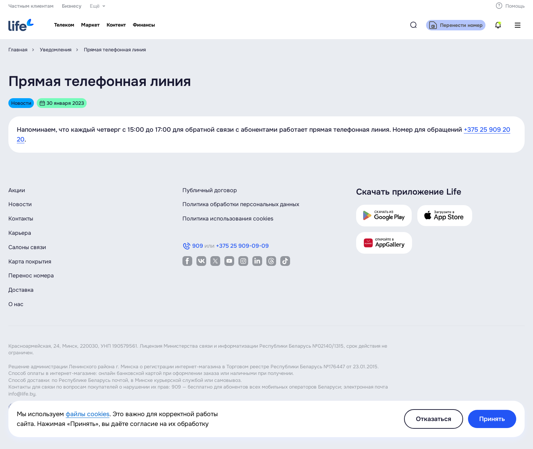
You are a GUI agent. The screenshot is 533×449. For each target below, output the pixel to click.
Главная (17, 49)
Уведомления (55, 49)
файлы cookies (87, 414)
